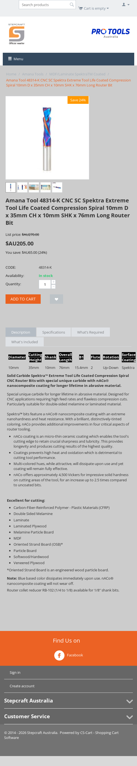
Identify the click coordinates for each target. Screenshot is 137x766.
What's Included (24, 341)
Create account (22, 685)
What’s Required (90, 332)
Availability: (15, 275)
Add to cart (23, 299)
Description (20, 332)
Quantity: (13, 283)
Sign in (15, 672)
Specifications (53, 332)
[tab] (68, 595)
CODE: (11, 267)
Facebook (68, 655)
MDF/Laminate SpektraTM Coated (77, 74)
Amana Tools (32, 74)
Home (11, 74)
